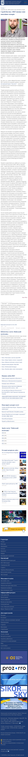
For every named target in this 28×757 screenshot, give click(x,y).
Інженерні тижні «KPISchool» (8, 383)
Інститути (3, 548)
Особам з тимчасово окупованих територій (10, 620)
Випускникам (4, 627)
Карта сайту (6, 719)
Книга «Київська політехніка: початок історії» (12, 362)
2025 (3, 435)
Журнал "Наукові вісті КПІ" (7, 609)
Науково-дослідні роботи (6, 602)
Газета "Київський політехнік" (7, 606)
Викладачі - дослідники (20, 328)
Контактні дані (4, 718)
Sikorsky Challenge (5, 634)
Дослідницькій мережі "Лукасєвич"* (9, 83)
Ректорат (3, 541)
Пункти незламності (6, 741)
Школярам (3, 615)
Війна (2, 643)
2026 (3, 432)
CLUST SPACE (4, 645)
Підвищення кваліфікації (6, 587)
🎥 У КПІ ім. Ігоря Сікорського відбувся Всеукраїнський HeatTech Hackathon (9, 493)
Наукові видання (4, 597)
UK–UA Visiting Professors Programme (10, 452)
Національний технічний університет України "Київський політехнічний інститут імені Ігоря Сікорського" (13, 2)
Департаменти (4, 546)
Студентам (3, 624)
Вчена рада (3, 544)
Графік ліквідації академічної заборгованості (12, 378)
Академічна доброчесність (7, 638)
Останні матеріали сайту (10, 450)
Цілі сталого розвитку (5, 648)
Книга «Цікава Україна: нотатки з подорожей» (12, 360)
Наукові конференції (5, 599)
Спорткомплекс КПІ (5, 565)
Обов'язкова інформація (13, 718)
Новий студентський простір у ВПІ (10, 483)
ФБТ (2, 326)
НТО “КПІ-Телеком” (5, 562)
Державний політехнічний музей (8, 560)
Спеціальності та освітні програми (8, 641)
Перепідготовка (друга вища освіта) (9, 585)
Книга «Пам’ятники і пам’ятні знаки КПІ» (11, 357)
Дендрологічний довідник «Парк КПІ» (10, 364)
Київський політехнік (5, 329)
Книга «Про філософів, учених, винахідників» (12, 369)
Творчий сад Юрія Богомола (8, 421)
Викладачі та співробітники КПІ (7, 328)
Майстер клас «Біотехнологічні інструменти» (12, 381)
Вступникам (3, 617)
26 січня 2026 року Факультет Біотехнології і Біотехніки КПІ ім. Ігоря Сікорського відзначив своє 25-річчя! (13, 392)
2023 (3, 440)
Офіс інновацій (4, 574)
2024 (3, 438)
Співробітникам (4, 629)
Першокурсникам (5, 622)
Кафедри (3, 553)
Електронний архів (5, 604)
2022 (3, 443)
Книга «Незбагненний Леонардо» (9, 366)
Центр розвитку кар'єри (6, 572)
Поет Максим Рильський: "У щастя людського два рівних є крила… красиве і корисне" (10, 462)
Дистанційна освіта (5, 580)
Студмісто (3, 567)
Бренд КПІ (21, 718)
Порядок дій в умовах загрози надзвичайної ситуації (14, 739)
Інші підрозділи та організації (7, 555)
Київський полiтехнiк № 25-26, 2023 (9, 324)
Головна (2, 8)
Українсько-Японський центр (7, 569)
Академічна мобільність (6, 583)
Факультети (3, 551)
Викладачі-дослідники (6, 636)
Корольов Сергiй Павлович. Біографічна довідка (12, 411)
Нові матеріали (13, 719)
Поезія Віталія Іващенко (7, 418)
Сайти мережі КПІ (5, 594)
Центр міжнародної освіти (6, 590)
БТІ (5, 326)
